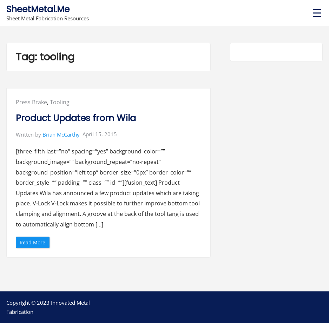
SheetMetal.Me (38, 9)
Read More (35, 243)
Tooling (60, 102)
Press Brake (31, 102)
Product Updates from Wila (76, 118)
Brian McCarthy (61, 134)
